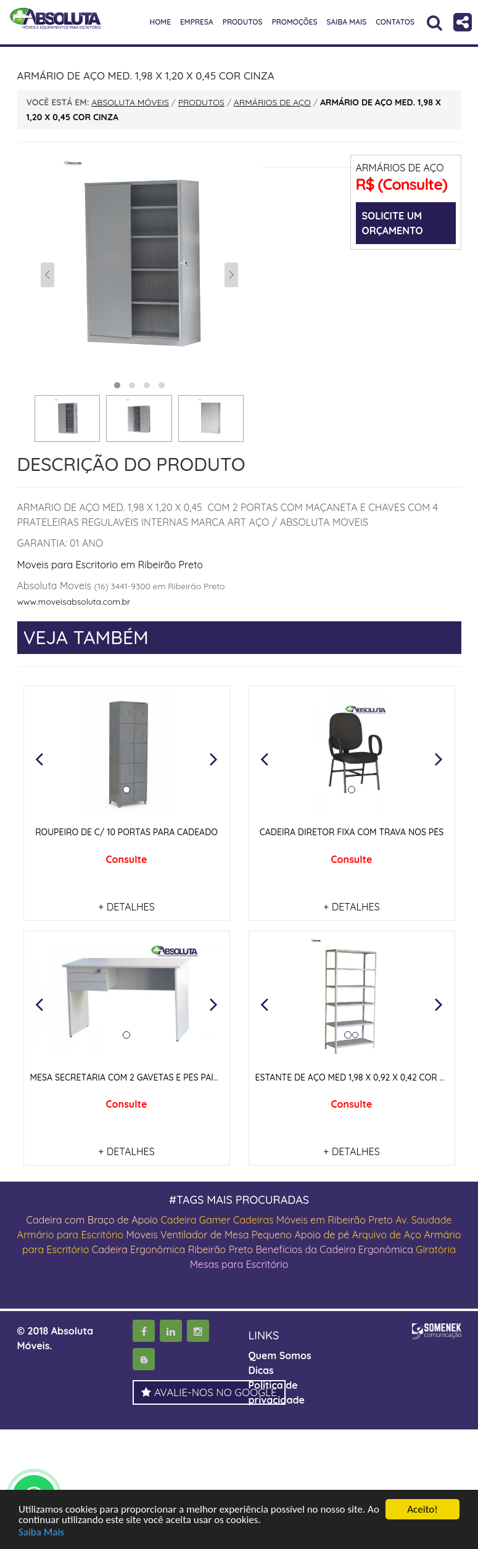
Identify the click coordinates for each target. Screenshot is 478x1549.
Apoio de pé (321, 1234)
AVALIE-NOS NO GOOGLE (209, 1392)
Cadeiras (253, 1220)
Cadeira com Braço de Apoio (92, 1220)
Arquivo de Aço (386, 1234)
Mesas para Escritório (239, 1264)
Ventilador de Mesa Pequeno (226, 1234)
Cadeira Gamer (195, 1220)
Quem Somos (280, 1355)
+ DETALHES (126, 907)
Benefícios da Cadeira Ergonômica (334, 1249)
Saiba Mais (41, 1532)
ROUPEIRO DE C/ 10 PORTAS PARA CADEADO (126, 832)
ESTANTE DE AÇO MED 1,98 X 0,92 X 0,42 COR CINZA (360, 1077)
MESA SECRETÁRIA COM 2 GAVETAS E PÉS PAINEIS (131, 1077)
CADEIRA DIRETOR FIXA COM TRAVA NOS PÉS (351, 832)
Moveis (142, 1234)
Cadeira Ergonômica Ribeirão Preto (172, 1249)
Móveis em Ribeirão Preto (334, 1220)
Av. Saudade (423, 1220)
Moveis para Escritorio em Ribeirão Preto (110, 564)
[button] (39, 759)
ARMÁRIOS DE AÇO (400, 167)
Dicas (261, 1370)
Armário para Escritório (70, 1234)
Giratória (436, 1249)
